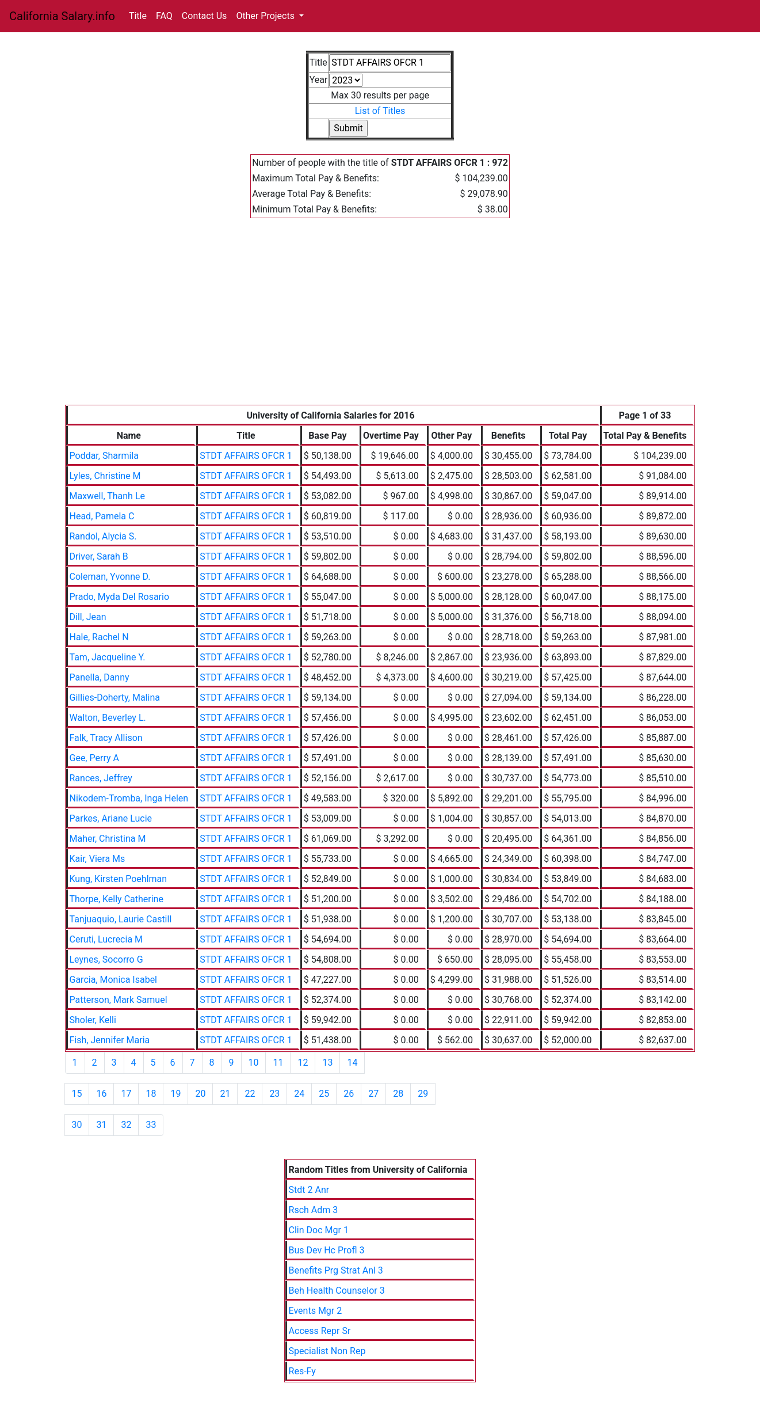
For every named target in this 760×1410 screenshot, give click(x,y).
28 (398, 1093)
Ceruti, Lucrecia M (106, 939)
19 (175, 1093)
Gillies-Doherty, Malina (115, 697)
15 (77, 1093)
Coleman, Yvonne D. (110, 576)
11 (278, 1062)
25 (324, 1093)
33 (151, 1124)
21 (225, 1093)
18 (151, 1093)
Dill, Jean (88, 616)
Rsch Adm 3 (313, 1209)
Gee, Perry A (94, 757)
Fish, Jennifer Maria (110, 1040)
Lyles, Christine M (105, 475)
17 (126, 1093)
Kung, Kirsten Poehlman (118, 878)
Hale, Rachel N (99, 637)
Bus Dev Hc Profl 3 (327, 1250)
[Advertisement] (380, 318)
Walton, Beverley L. (108, 717)
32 (126, 1124)
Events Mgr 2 (315, 1310)
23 (274, 1093)
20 (200, 1093)
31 (101, 1124)
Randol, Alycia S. (103, 536)
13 (327, 1062)
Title (138, 15)
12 (302, 1062)
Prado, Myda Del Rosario (120, 596)
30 (77, 1124)
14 (352, 1062)
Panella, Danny (99, 677)
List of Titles (380, 110)
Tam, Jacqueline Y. (108, 657)
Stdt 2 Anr (309, 1189)
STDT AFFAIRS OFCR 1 (246, 455)
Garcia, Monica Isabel (114, 979)
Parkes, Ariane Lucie (111, 818)
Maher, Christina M (108, 838)
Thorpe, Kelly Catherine (116, 899)
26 (348, 1093)
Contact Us (204, 15)
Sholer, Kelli (93, 1019)
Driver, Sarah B (99, 556)
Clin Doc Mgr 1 (319, 1230)
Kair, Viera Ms (97, 858)
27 (373, 1093)
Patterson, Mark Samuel (118, 999)
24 (299, 1093)
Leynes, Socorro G (106, 959)
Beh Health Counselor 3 (337, 1290)
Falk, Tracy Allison (106, 737)
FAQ (164, 15)
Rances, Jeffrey (101, 778)
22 (250, 1093)
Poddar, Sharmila (104, 455)
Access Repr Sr (320, 1330)
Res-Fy (302, 1371)
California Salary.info (62, 16)
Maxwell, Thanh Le (107, 496)
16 (101, 1093)
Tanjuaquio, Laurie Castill (121, 919)
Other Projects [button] (266, 15)
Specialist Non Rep (327, 1351)
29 (423, 1093)
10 (254, 1062)
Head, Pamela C (102, 516)
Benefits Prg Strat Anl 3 (336, 1270)
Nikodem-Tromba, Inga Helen (129, 798)
